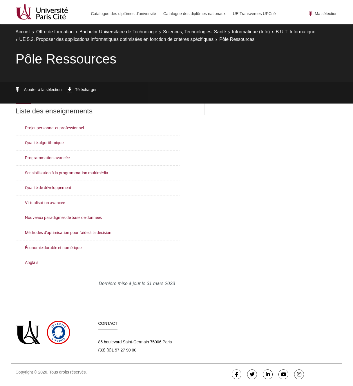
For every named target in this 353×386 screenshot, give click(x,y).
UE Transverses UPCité (254, 13)
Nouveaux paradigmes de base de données (63, 217)
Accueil (23, 31)
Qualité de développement (48, 187)
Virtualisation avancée (45, 202)
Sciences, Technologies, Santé (194, 31)
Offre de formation (55, 31)
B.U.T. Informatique (295, 31)
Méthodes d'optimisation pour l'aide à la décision (68, 232)
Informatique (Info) (251, 31)
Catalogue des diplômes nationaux (194, 13)
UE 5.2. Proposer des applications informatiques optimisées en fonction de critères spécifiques (116, 39)
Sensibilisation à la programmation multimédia (66, 172)
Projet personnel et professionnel (54, 128)
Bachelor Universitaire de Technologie (118, 31)
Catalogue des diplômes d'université (123, 13)
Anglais (31, 262)
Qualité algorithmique (44, 142)
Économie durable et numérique (53, 247)
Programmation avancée (47, 157)
